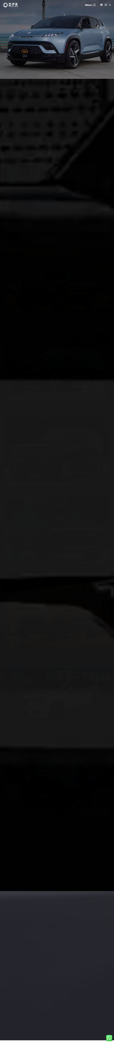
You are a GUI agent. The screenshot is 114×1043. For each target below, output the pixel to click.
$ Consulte (28, 227)
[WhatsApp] (110, 5)
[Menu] (90, 5)
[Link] (10, 4)
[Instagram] (106, 5)
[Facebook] (101, 5)
